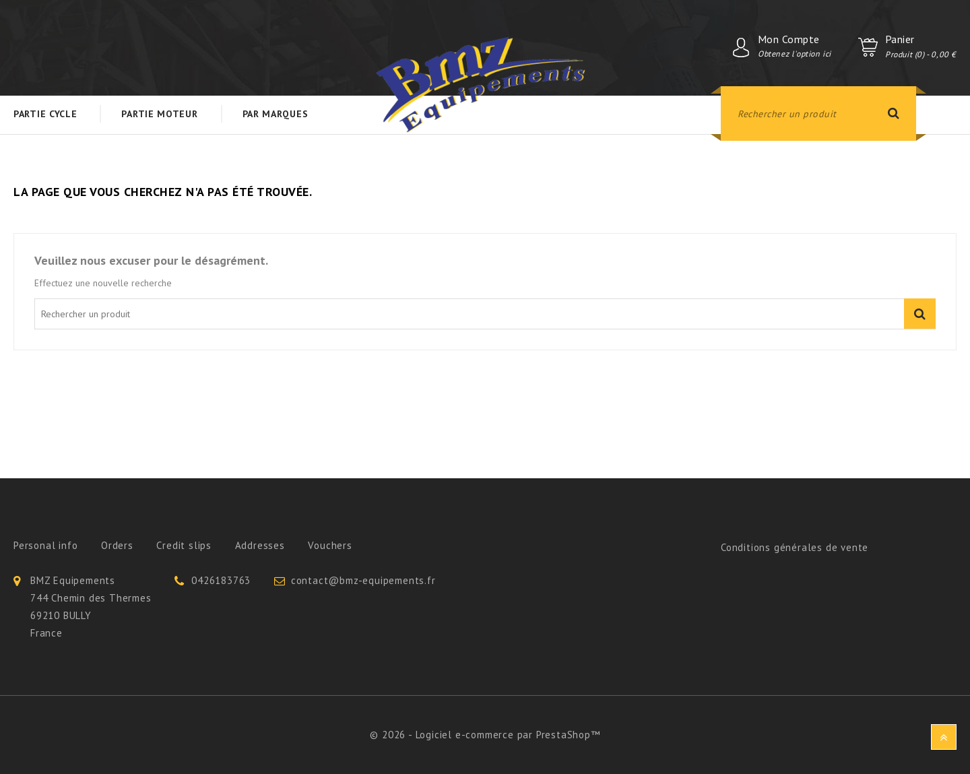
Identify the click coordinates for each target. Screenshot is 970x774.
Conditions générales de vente (794, 547)
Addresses (260, 545)
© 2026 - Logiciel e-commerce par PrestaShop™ (485, 734)
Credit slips (184, 545)
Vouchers (330, 545)
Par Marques (276, 114)
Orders (117, 545)
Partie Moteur (159, 114)
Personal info (45, 545)
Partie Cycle (45, 114)
